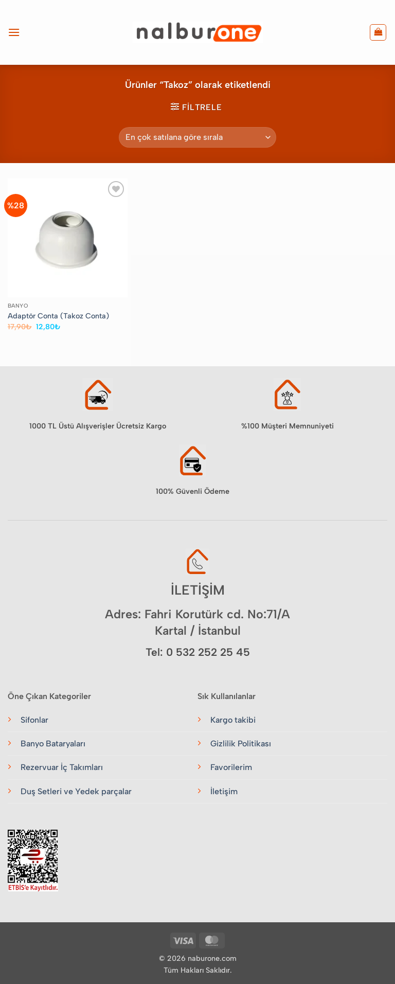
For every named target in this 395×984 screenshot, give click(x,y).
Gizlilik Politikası (240, 743)
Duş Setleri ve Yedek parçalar (76, 791)
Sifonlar (34, 720)
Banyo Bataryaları (53, 743)
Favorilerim (231, 767)
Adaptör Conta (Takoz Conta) (58, 315)
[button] (14, 32)
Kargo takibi (233, 720)
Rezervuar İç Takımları (62, 767)
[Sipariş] (197, 137)
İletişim (224, 791)
